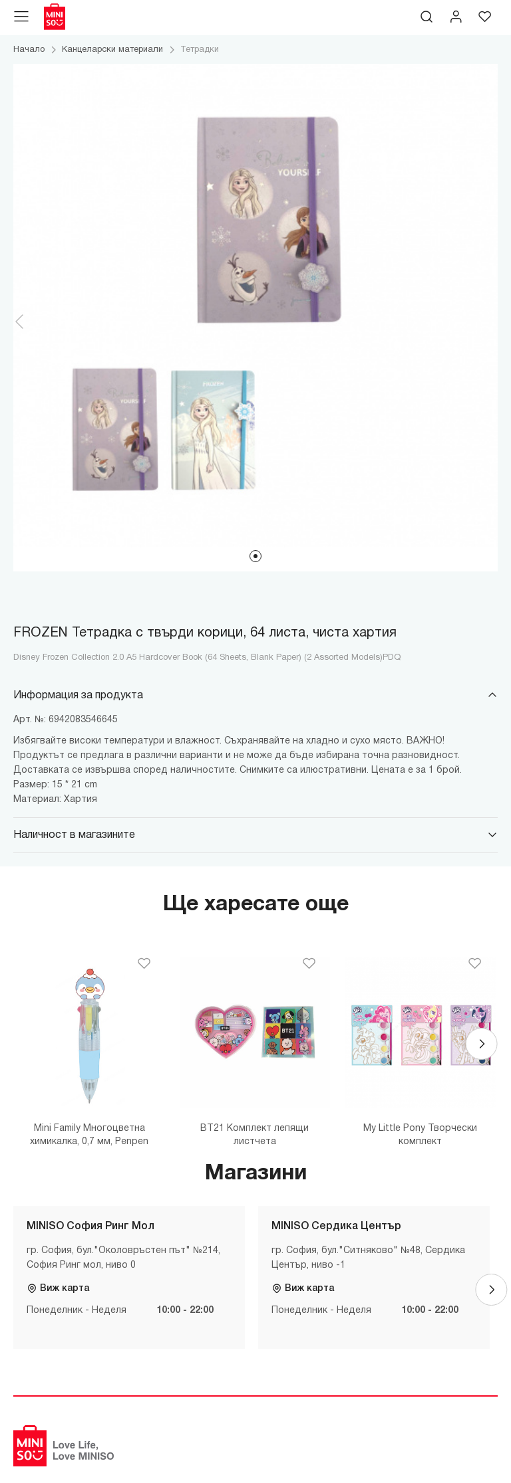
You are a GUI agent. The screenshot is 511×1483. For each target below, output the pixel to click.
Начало (29, 50)
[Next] (482, 1044)
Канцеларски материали (112, 50)
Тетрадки (199, 50)
